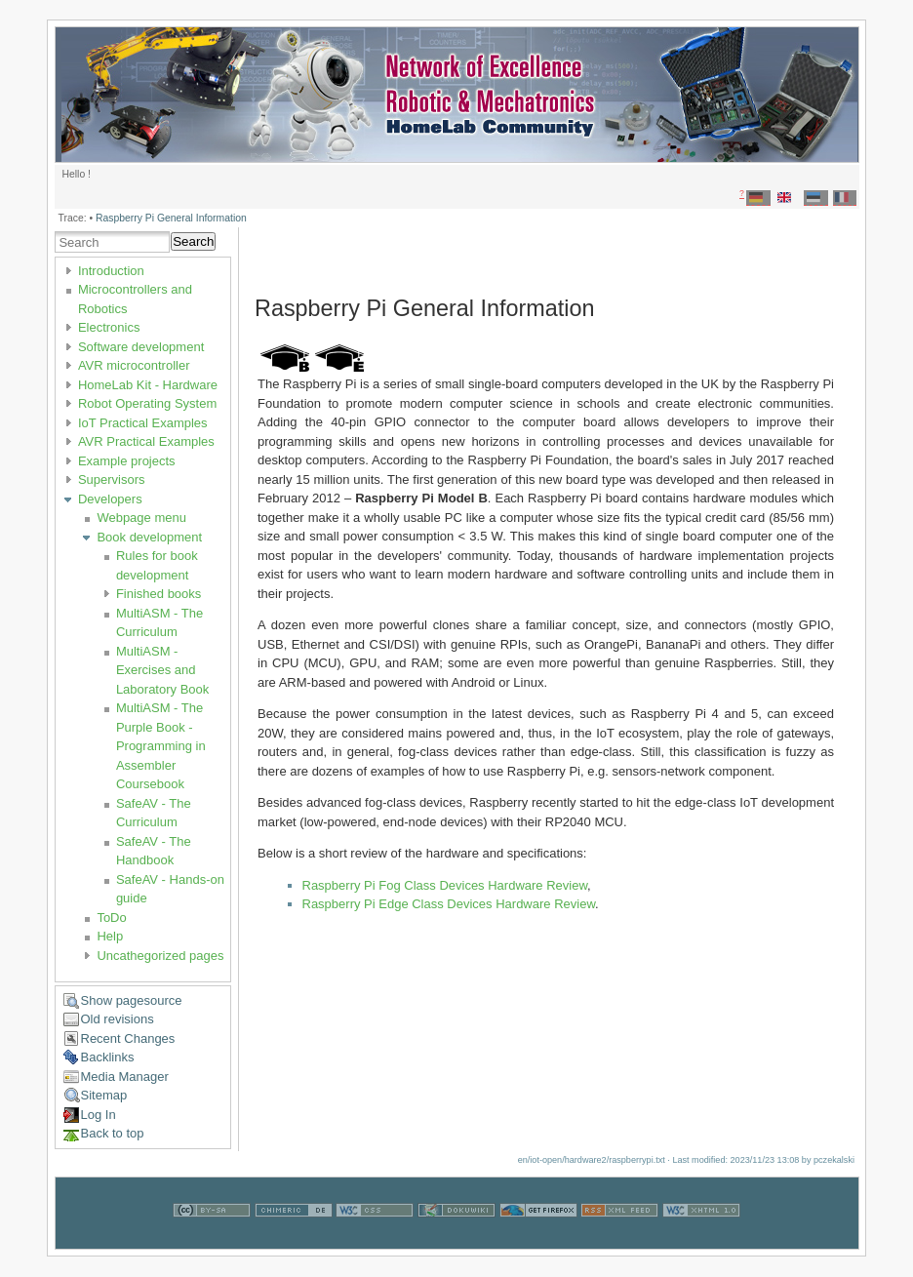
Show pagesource (131, 1000)
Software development (141, 346)
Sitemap (104, 1095)
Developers (110, 499)
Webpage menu (141, 517)
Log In (98, 1114)
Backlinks (108, 1057)
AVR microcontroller (134, 365)
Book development (149, 537)
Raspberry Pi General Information (171, 218)
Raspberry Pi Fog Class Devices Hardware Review (445, 885)
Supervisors (111, 479)
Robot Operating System (147, 403)
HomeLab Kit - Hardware (148, 385)
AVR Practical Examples (146, 441)
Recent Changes (128, 1038)
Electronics (109, 327)
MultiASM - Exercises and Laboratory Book (162, 670)
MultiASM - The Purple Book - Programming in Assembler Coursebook (161, 745)
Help (110, 936)
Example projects (127, 461)
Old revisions (117, 1019)
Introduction (111, 270)
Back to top (112, 1133)
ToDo (111, 917)
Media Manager (125, 1076)
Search (193, 241)
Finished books (158, 593)
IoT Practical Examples (143, 423)
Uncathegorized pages (160, 955)
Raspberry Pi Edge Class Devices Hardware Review (449, 904)
